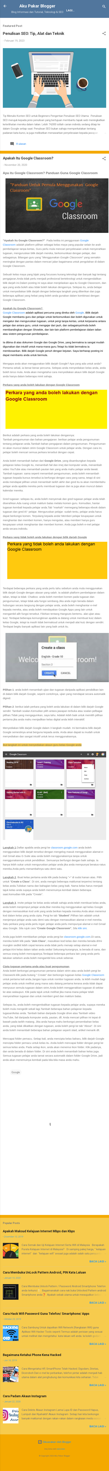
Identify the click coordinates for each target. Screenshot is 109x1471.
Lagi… (90, 22)
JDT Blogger (70, 22)
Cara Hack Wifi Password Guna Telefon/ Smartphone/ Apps (46, 1326)
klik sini (82, 940)
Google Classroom (14, 324)
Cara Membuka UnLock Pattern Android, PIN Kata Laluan (44, 1284)
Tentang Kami (25, 22)
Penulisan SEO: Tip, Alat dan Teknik (33, 46)
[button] (104, 46)
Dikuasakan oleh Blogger (54, 1454)
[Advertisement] (53, 1196)
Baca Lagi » (97, 1273)
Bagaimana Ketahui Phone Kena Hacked (32, 1367)
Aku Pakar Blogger (37, 6)
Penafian (48, 22)
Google (79, 324)
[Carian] (104, 7)
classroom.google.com (64, 859)
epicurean (61, 1461)
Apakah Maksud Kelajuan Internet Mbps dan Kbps (39, 1243)
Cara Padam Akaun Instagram (25, 1408)
